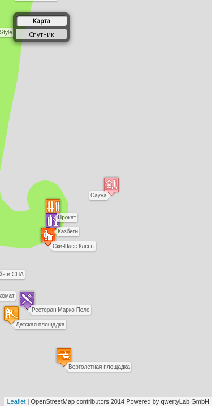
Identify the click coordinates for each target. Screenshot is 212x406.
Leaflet (16, 401)
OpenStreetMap (53, 401)
